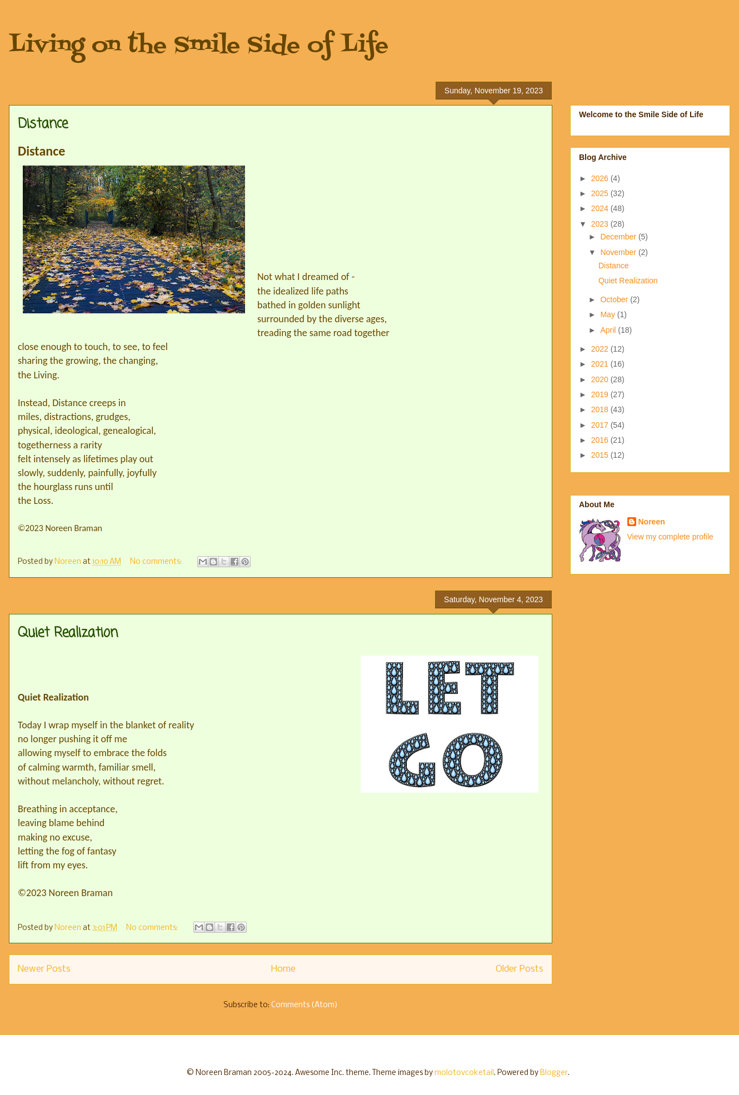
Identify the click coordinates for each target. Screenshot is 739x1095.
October (615, 299)
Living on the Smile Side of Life (198, 46)
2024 (601, 208)
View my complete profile (670, 536)
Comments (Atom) (304, 1005)
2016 (601, 440)
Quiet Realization (68, 633)
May (608, 314)
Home (283, 969)
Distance (43, 124)
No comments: (156, 562)
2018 (601, 409)
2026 (601, 178)
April (609, 330)
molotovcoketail (464, 1073)
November (619, 252)
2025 (601, 193)
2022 (601, 348)
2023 (601, 223)
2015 (601, 455)
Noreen (651, 521)
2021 (601, 363)
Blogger (554, 1073)
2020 (601, 379)
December (619, 236)
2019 (601, 394)
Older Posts (519, 969)
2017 (601, 425)
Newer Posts (44, 969)
